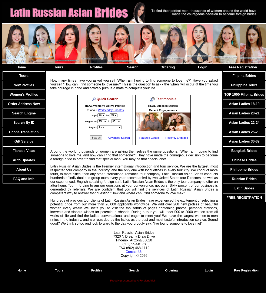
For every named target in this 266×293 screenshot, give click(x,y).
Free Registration (243, 67)
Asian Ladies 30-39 (244, 141)
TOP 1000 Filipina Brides (244, 94)
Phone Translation (24, 132)
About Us (23, 169)
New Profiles (24, 85)
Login (202, 67)
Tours (58, 67)
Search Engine (24, 113)
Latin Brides (244, 188)
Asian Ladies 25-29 (244, 132)
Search (132, 67)
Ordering (167, 67)
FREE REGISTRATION (244, 197)
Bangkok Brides (244, 151)
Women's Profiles (24, 94)
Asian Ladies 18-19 (244, 104)
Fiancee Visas (24, 151)
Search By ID (23, 122)
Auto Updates (24, 160)
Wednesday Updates (111, 110)
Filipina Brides (244, 76)
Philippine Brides (244, 169)
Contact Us (134, 252)
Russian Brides (244, 179)
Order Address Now (24, 104)
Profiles (96, 67)
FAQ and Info (24, 179)
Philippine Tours (244, 85)
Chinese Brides (244, 160)
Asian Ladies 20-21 (244, 113)
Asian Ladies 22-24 (244, 122)
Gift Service (23, 141)
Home (21, 67)
